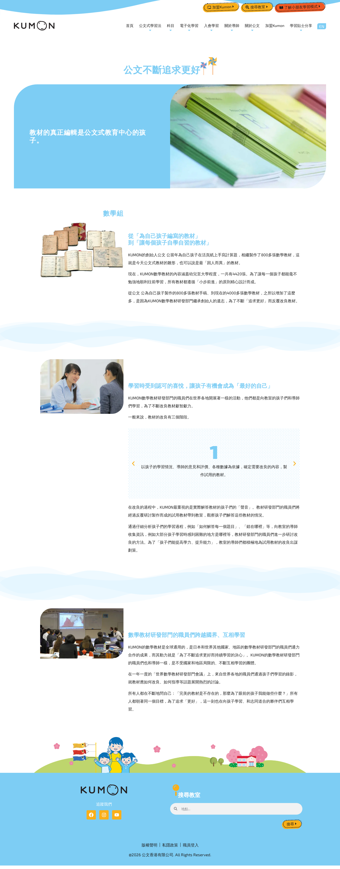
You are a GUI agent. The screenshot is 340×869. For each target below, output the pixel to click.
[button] (133, 464)
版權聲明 (149, 847)
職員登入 (191, 847)
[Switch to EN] (321, 26)
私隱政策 (170, 847)
